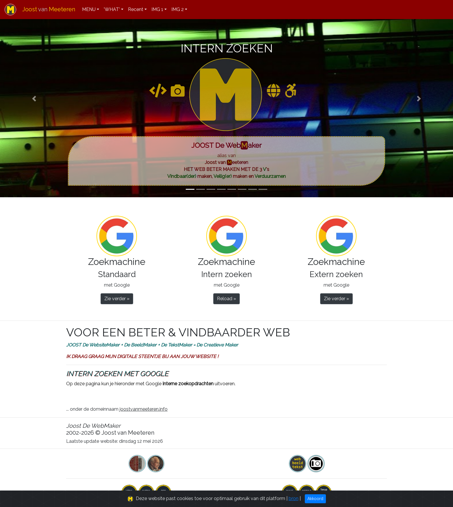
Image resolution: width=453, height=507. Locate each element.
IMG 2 (177, 9)
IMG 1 (157, 9)
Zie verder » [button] (116, 298)
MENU (89, 9)
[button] (34, 98)
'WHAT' (112, 9)
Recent (135, 9)
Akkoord (315, 498)
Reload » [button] (226, 298)
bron (293, 498)
